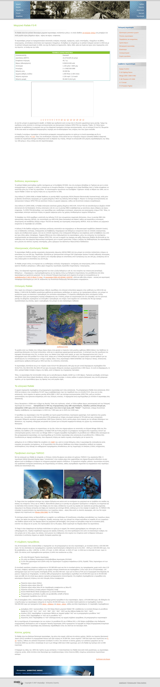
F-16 (33, 136)
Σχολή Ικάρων (123, 43)
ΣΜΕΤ (53, 442)
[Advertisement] (62, 160)
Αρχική (18, 4)
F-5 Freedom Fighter (125, 86)
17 (83, 120)
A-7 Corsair (123, 82)
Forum (18, 13)
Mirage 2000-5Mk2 (41, 512)
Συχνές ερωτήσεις (125, 56)
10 (62, 120)
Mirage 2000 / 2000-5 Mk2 (127, 76)
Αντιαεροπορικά (124, 53)
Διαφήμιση (122, 683)
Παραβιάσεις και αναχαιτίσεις (128, 39)
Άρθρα (142, 4)
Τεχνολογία (140, 16)
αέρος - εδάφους (48, 604)
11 (65, 120)
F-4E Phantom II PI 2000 (127, 79)
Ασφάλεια (19, 16)
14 (74, 120)
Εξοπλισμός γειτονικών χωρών (129, 32)
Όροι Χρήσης (141, 683)
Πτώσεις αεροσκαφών (126, 36)
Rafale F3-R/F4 (124, 69)
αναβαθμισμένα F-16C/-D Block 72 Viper (29, 277)
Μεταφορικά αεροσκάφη (126, 46)
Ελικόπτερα (123, 49)
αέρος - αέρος (61, 604)
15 (77, 120)
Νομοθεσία (19, 10)
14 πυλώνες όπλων (89, 33)
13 (71, 120)
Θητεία (18, 7)
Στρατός (141, 7)
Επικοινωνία (132, 683)
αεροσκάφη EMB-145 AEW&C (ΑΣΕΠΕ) (59, 277)
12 (68, 120)
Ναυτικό (141, 13)
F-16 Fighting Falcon (125, 72)
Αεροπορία (140, 10)
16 (80, 120)
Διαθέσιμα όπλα (62, 347)
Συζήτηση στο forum (103, 659)
